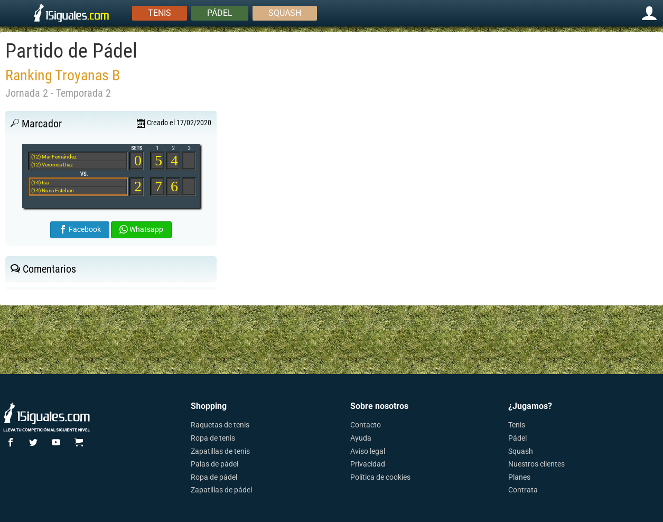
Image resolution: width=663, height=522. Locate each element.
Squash (284, 13)
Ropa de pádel (214, 477)
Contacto (365, 425)
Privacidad (367, 464)
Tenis (159, 13)
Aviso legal (367, 451)
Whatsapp (141, 229)
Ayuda (360, 438)
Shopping (209, 406)
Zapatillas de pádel (221, 490)
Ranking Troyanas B (62, 75)
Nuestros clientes (536, 464)
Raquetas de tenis (220, 425)
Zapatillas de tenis (220, 451)
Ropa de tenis (213, 438)
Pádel (219, 13)
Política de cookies (380, 477)
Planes (519, 477)
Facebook (80, 229)
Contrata (523, 490)
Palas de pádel (214, 464)
